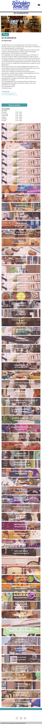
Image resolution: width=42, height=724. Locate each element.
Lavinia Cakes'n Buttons (21, 480)
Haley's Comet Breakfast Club (21, 427)
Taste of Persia (21, 657)
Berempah (21, 188)
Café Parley (20, 135)
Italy (19, 675)
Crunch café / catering (20, 702)
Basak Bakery (21, 152)
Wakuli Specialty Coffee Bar (19, 126)
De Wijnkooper (21, 232)
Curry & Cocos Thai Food (21, 595)
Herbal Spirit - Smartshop (21, 507)
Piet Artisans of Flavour (21, 330)
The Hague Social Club (19, 179)
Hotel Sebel (21, 640)
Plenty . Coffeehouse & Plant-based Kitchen (20, 400)
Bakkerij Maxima (21, 604)
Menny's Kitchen (19, 445)
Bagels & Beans (21, 542)
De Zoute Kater (21, 303)
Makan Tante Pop (19, 365)
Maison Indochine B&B (21, 409)
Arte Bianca (21, 312)
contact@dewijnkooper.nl (9, 93)
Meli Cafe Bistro (21, 206)
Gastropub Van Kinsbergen (21, 418)
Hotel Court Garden (21, 551)
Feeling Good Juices (20, 462)
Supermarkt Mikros (21, 684)
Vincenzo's (19, 454)
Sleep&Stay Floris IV (20, 356)
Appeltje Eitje (21, 613)
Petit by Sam (21, 250)
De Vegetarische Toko (21, 374)
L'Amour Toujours (21, 223)
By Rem (21, 321)
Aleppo (21, 294)
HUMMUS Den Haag (20, 498)
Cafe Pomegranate (21, 533)
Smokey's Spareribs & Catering (19, 631)
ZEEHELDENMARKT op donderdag (21, 471)
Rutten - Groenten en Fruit (21, 586)
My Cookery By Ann (21, 392)
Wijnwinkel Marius (21, 648)
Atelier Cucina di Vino (21, 197)
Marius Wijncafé (21, 259)
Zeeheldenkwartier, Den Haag (21, 5)
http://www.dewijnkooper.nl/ (9, 95)
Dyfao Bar (20, 170)
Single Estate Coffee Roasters (19, 383)
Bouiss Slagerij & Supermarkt (21, 276)
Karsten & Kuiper (20, 524)
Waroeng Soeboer (20, 693)
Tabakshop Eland (21, 285)
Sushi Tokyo (20, 560)
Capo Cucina (20, 666)
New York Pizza (20, 161)
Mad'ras (21, 241)
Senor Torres (19, 348)
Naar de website (14, 105)
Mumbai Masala (20, 578)
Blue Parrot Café (21, 144)
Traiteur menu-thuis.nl (20, 436)
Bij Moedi (21, 214)
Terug (5, 35)
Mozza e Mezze (21, 268)
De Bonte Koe (21, 338)
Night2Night (21, 489)
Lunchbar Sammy (21, 516)
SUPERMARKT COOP (20, 622)
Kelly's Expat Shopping (21, 569)
